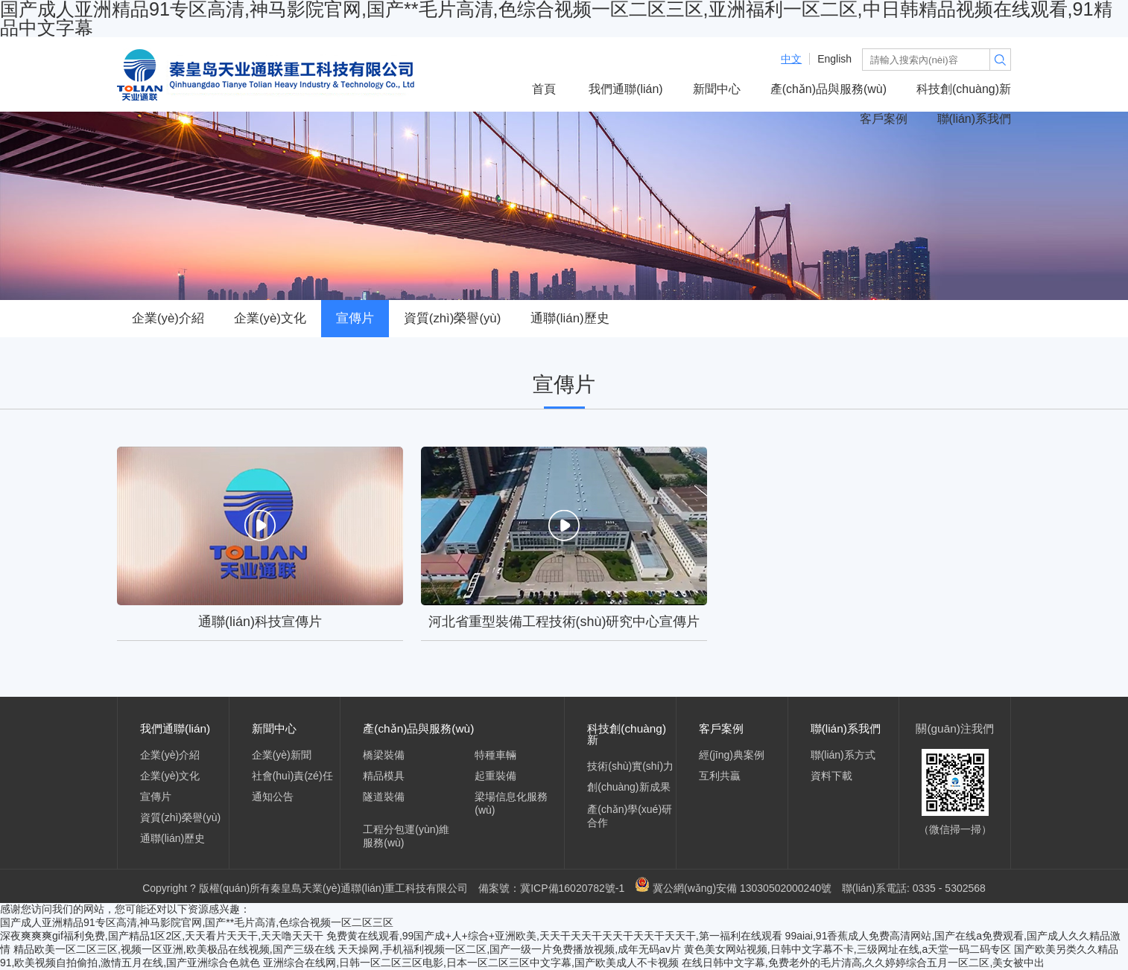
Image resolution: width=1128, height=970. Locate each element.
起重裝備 (495, 776)
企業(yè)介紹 (168, 318)
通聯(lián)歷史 (569, 318)
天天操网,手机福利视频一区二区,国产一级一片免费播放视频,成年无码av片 (509, 949)
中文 (791, 59)
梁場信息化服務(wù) (511, 803)
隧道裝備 (384, 797)
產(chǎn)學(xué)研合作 (629, 816)
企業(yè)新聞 (281, 755)
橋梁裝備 (384, 755)
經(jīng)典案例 (731, 755)
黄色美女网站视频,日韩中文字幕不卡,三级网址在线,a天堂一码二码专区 (847, 949)
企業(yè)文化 (270, 318)
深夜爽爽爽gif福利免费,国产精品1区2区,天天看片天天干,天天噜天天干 (161, 936)
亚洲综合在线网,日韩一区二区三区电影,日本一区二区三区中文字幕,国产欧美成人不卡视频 (471, 963)
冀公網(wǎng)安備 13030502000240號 (733, 888)
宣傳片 (355, 318)
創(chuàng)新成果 (628, 787)
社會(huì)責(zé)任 (292, 776)
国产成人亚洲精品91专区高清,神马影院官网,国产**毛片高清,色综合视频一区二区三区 (196, 922)
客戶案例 (883, 118)
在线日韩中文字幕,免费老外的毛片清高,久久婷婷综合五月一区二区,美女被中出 (863, 963)
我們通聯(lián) (625, 89)
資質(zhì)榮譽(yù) (452, 318)
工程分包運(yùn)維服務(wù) (406, 836)
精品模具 (384, 776)
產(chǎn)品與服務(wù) (828, 89)
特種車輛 (495, 755)
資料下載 (831, 776)
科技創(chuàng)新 (963, 89)
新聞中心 (717, 89)
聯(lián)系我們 (974, 118)
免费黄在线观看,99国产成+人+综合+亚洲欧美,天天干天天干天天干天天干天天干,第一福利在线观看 (554, 936)
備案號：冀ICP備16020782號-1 (551, 888)
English (834, 59)
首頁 (544, 89)
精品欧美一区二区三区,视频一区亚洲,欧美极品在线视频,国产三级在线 (174, 949)
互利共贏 (720, 776)
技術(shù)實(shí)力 (630, 766)
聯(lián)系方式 (843, 755)
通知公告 (273, 797)
